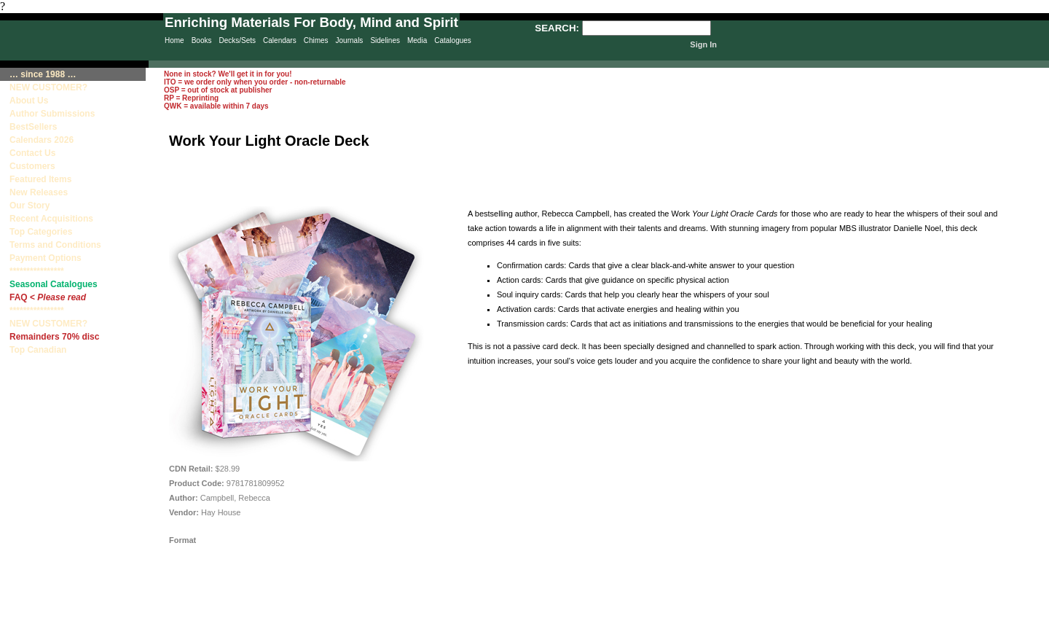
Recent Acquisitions (51, 219)
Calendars (279, 40)
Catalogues (452, 40)
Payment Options (45, 258)
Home (174, 40)
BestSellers (33, 127)
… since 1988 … (42, 74)
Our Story (29, 205)
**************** (36, 271)
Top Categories (40, 232)
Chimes (316, 40)
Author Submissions (52, 114)
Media (417, 40)
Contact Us (32, 153)
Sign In (703, 44)
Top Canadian (39, 350)
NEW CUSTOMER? (48, 87)
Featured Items (40, 179)
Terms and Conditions (55, 245)
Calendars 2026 (41, 140)
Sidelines (385, 40)
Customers (32, 166)
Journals (350, 40)
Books (202, 40)
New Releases (38, 192)
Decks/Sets (237, 40)
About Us (28, 100)
